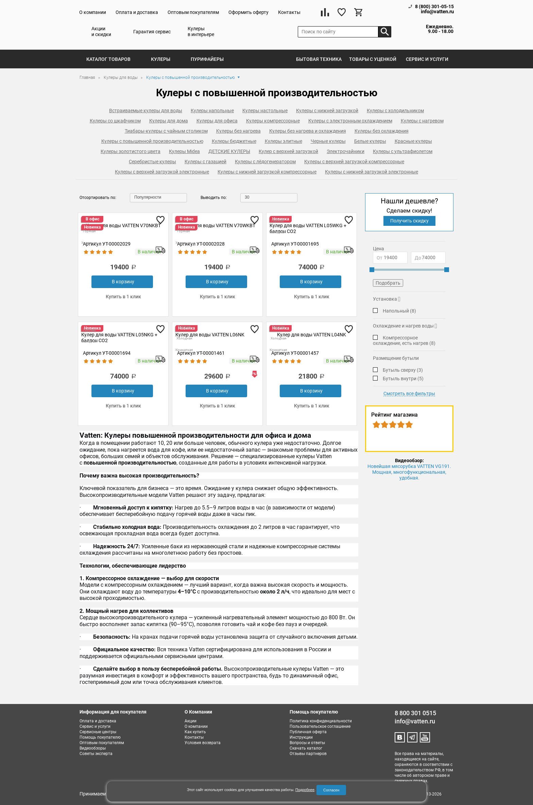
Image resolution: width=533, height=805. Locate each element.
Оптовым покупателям (193, 12)
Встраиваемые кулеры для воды (145, 110)
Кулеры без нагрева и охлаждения (307, 131)
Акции (190, 721)
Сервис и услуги (427, 59)
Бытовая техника (319, 59)
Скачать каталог (306, 748)
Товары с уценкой (372, 59)
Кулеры (160, 59)
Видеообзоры (93, 748)
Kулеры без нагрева (238, 131)
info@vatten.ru (437, 12)
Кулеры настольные (265, 110)
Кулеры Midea (184, 151)
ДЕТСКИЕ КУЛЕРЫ (229, 151)
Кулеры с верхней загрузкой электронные (162, 171)
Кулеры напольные (212, 110)
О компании (92, 12)
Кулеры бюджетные (234, 141)
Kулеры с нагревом (422, 120)
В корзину (123, 281)
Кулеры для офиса (217, 120)
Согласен (331, 790)
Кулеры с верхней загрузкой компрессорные (354, 161)
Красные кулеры (413, 141)
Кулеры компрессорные (273, 120)
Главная (88, 77)
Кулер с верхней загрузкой (288, 151)
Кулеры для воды (121, 77)
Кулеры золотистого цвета (130, 151)
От (379, 258)
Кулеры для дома (168, 120)
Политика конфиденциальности (321, 721)
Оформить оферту (248, 12)
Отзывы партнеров (308, 753)
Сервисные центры (98, 731)
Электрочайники (345, 151)
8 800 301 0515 (415, 713)
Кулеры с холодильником (395, 110)
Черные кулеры (328, 141)
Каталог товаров (108, 59)
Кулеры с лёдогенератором (265, 161)
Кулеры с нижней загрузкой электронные (371, 171)
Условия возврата (203, 742)
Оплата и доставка (137, 12)
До (418, 258)
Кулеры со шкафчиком (115, 120)
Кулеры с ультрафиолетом (402, 151)
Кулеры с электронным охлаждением (350, 120)
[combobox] (158, 198)
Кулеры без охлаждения (382, 131)
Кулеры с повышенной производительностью (152, 141)
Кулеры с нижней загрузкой (327, 110)
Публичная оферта (308, 731)
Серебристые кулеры (152, 161)
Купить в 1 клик (123, 296)
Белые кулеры (370, 141)
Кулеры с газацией (205, 161)
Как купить (195, 731)
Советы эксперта (96, 753)
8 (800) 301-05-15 (434, 6)
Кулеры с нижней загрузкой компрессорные (267, 171)
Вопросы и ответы (307, 742)
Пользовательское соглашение (320, 726)
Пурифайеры (207, 59)
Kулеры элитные (283, 141)
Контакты (289, 12)
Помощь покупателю (100, 737)
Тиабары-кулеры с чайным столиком (166, 131)
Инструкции (301, 737)
